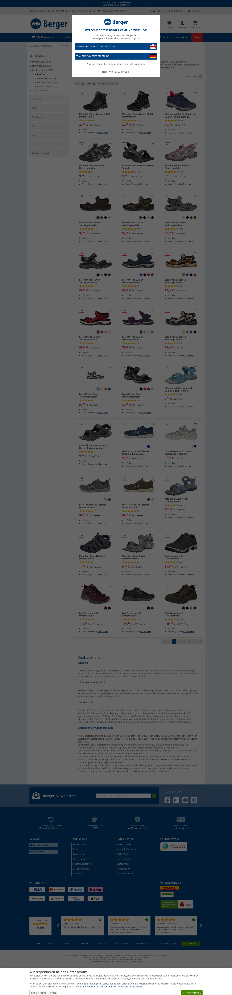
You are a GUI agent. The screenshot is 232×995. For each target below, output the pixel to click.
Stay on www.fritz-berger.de (116, 56)
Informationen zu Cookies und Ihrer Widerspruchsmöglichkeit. (113, 986)
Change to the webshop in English (116, 46)
